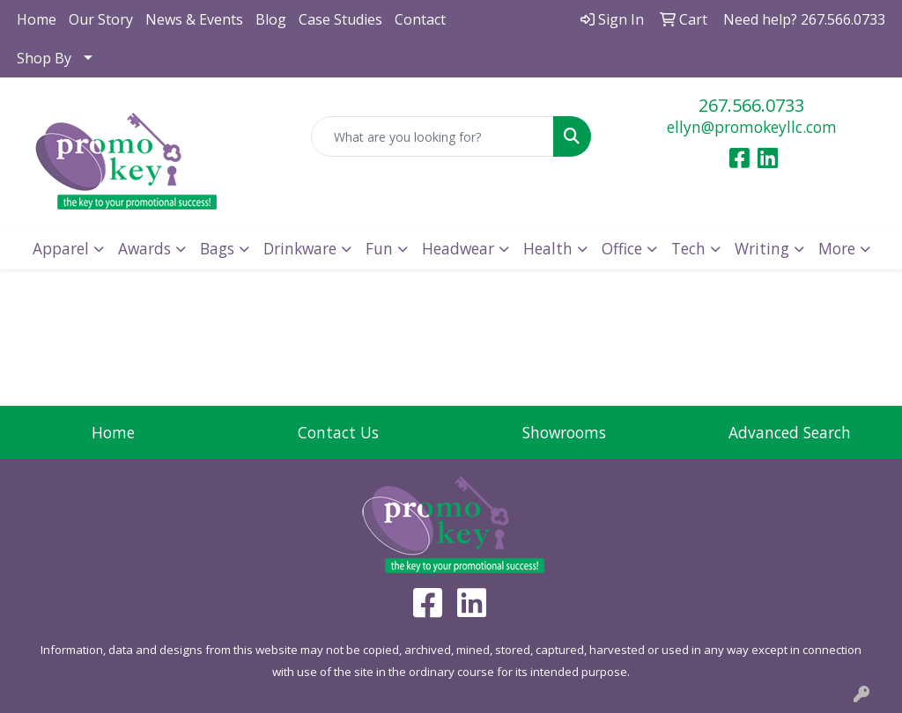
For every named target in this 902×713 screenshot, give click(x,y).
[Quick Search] (432, 136)
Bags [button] (217, 248)
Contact (420, 19)
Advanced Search (789, 432)
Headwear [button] (458, 248)
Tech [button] (688, 248)
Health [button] (548, 248)
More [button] (836, 248)
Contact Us (338, 432)
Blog (270, 19)
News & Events (194, 19)
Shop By (44, 58)
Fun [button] (379, 248)
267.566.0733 (751, 105)
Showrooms (564, 432)
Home (36, 19)
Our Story (101, 19)
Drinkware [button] (299, 248)
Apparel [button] (61, 248)
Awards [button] (144, 248)
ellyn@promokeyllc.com (752, 126)
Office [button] (622, 248)
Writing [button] (762, 248)
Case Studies (340, 19)
